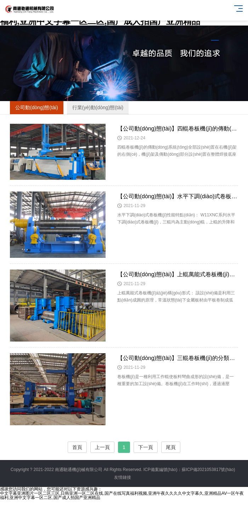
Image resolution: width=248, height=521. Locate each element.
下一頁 (145, 447)
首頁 (77, 447)
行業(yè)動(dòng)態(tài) (98, 107)
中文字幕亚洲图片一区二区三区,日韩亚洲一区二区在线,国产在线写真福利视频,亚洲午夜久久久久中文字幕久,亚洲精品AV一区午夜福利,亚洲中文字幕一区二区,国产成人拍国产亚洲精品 (122, 495)
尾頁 (171, 447)
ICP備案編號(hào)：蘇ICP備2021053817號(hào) (189, 469)
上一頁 (102, 447)
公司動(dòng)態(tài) (36, 107)
